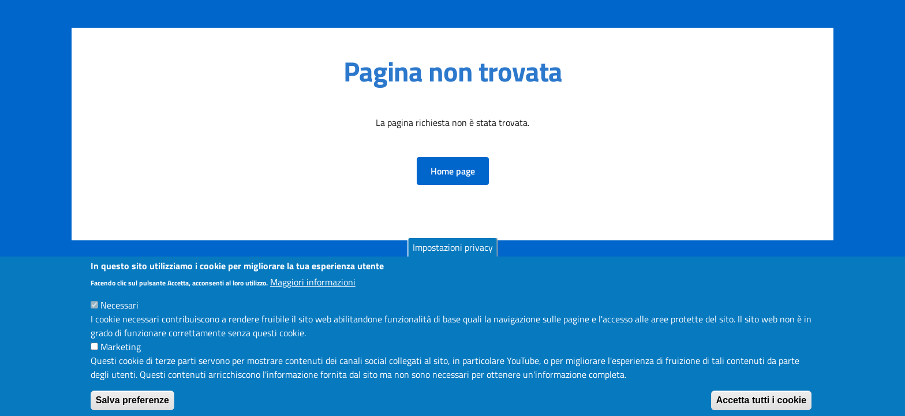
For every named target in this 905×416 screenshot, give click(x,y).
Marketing (120, 355)
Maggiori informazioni (313, 291)
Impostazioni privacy (453, 256)
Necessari (119, 314)
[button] (453, 171)
